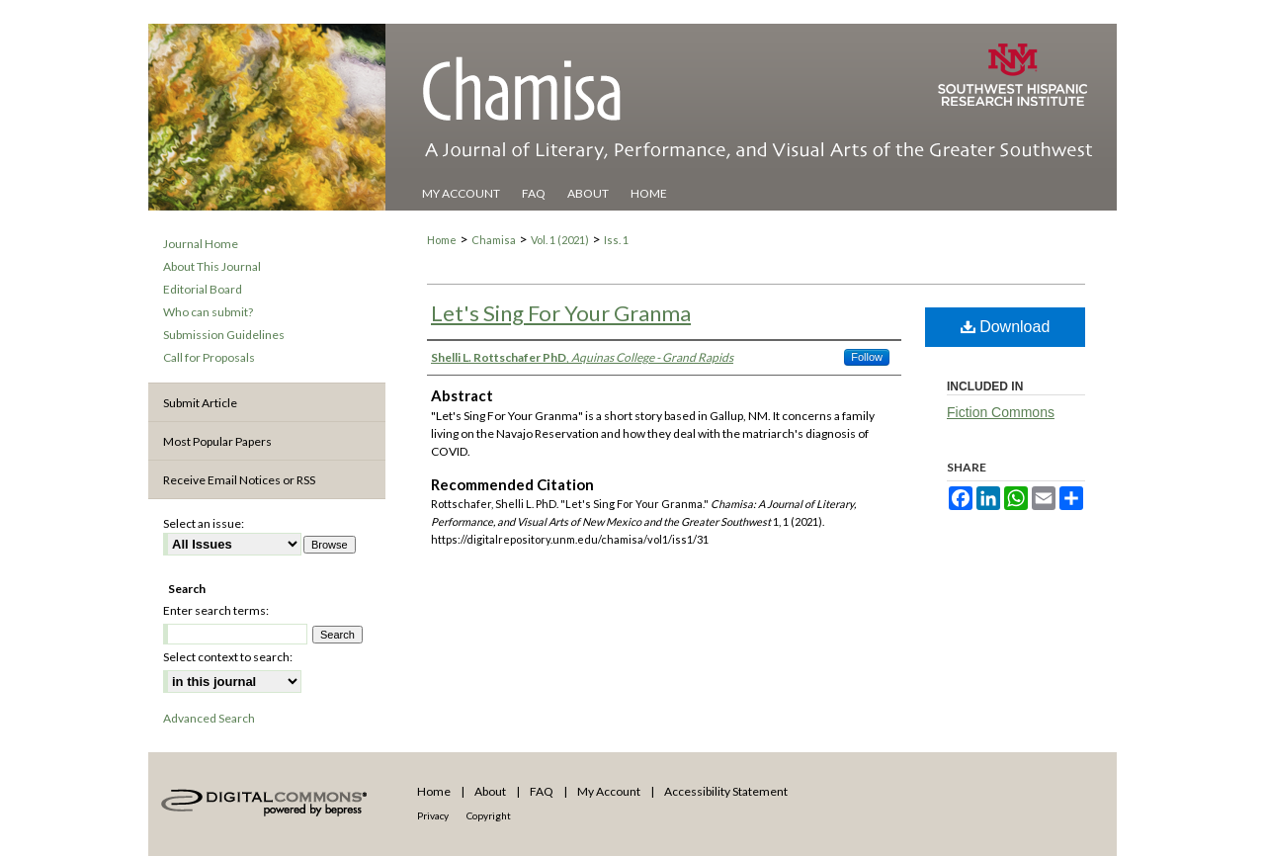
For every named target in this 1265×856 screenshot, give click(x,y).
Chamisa (493, 239)
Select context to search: (228, 656)
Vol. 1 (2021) (560, 239)
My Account (608, 791)
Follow (867, 357)
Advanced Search (209, 718)
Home (442, 239)
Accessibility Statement (726, 791)
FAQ (541, 791)
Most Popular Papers (217, 441)
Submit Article (200, 402)
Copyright (488, 815)
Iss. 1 (616, 239)
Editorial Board (202, 289)
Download (1006, 326)
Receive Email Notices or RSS (239, 479)
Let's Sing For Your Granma (561, 313)
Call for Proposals (209, 357)
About (490, 791)
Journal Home (200, 243)
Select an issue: (203, 523)
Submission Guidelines (224, 334)
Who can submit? (208, 311)
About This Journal (212, 266)
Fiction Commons (1000, 412)
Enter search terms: (216, 610)
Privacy (433, 815)
